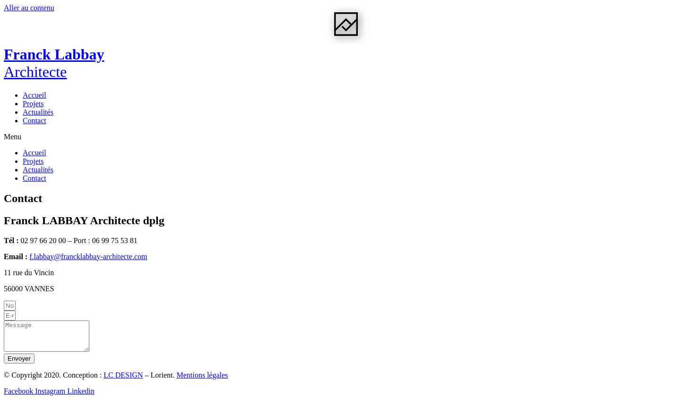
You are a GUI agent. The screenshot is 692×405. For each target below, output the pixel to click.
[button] (346, 137)
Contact (34, 121)
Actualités (38, 112)
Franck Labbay (54, 63)
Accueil (34, 95)
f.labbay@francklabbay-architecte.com (88, 257)
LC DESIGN (123, 381)
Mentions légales (202, 381)
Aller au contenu (29, 8)
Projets (33, 104)
